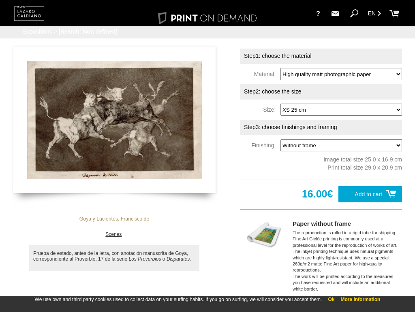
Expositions (37, 31)
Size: (271, 109)
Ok (331, 299)
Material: (266, 74)
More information (360, 299)
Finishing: (265, 145)
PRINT (207, 18)
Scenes (113, 234)
